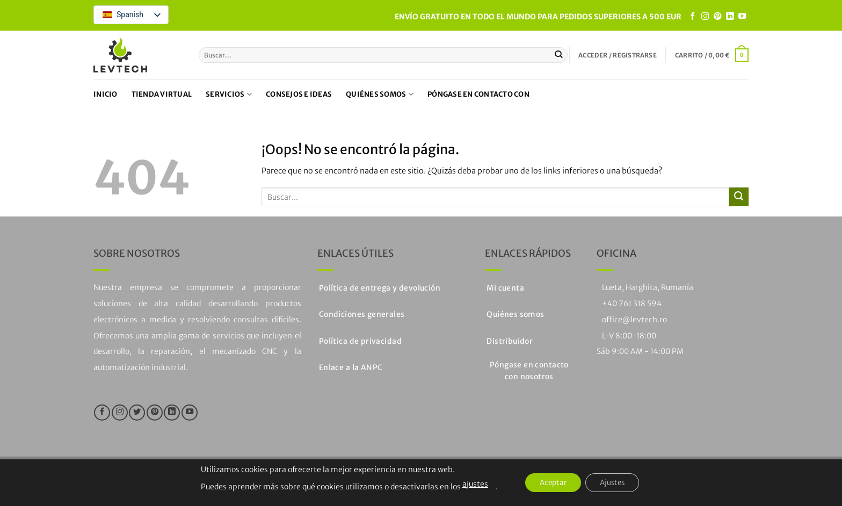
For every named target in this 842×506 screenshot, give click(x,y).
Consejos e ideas (299, 94)
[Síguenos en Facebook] (692, 16)
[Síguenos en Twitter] (137, 412)
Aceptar (550, 483)
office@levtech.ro (634, 319)
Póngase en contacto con (478, 94)
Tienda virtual (162, 94)
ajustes (470, 484)
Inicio (105, 94)
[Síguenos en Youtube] (742, 16)
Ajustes (614, 483)
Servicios (229, 94)
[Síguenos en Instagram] (705, 16)
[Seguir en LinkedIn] (730, 16)
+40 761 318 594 (632, 303)
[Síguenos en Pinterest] (717, 16)
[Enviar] (558, 55)
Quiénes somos (379, 94)
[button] (617, 55)
